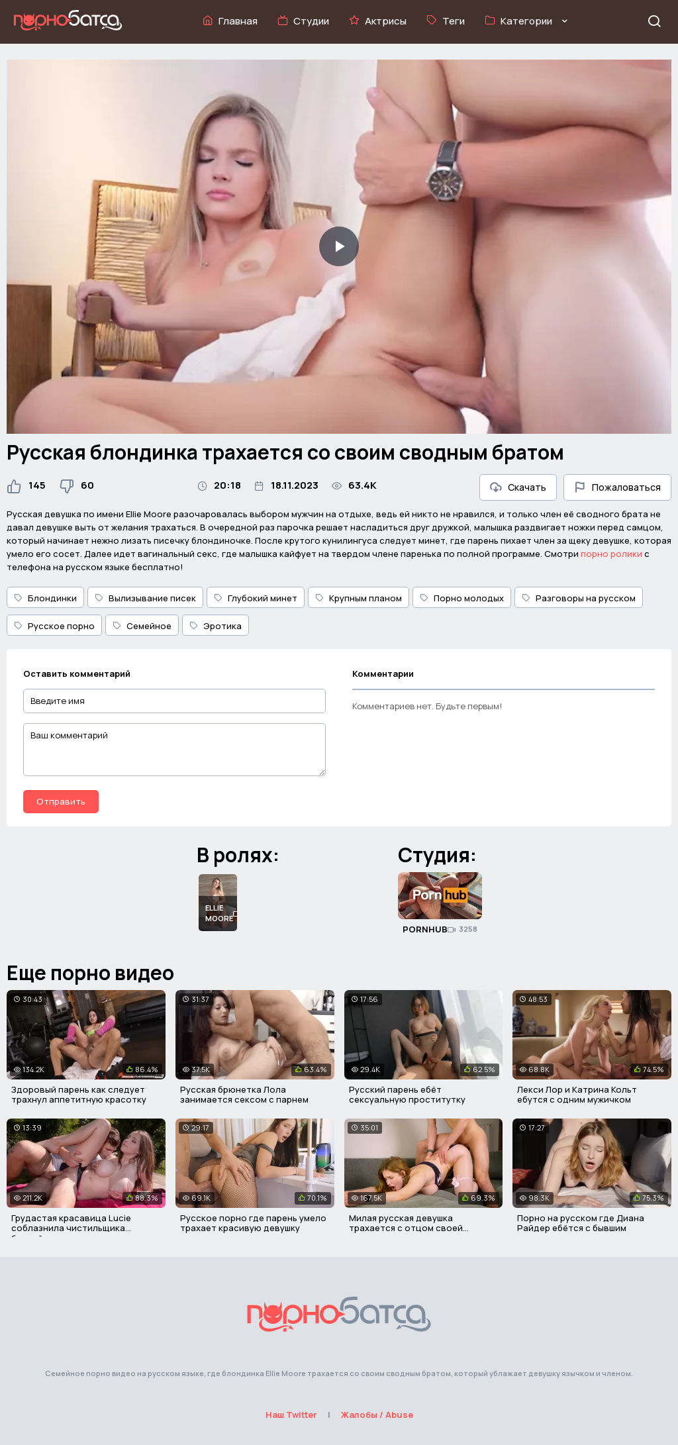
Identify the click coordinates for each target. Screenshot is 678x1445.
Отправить (60, 801)
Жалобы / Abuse (377, 1414)
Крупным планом (358, 598)
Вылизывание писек (145, 598)
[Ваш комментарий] (174, 749)
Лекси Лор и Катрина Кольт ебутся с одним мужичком (577, 1094)
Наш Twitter (291, 1414)
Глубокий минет (255, 598)
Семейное (142, 626)
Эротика (215, 626)
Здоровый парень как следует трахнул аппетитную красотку (78, 1094)
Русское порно (54, 626)
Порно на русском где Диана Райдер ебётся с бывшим (580, 1223)
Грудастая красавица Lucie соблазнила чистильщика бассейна (71, 1228)
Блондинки (45, 598)
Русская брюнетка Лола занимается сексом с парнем (244, 1094)
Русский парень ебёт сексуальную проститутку (407, 1094)
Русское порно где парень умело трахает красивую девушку (253, 1223)
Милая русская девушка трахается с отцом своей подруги (406, 1228)
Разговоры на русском (579, 598)
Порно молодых (462, 598)
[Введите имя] (174, 701)
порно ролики (611, 554)
